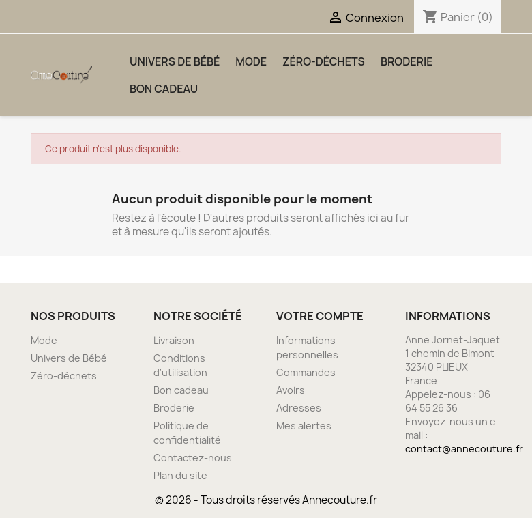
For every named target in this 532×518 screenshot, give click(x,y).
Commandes (306, 372)
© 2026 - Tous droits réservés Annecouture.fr (266, 500)
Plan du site (180, 475)
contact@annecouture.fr (464, 448)
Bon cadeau (164, 88)
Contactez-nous (192, 457)
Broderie (407, 61)
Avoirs (290, 390)
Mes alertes (303, 425)
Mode (251, 61)
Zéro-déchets (323, 61)
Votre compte (320, 315)
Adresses (298, 407)
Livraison (173, 340)
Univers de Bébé (175, 61)
